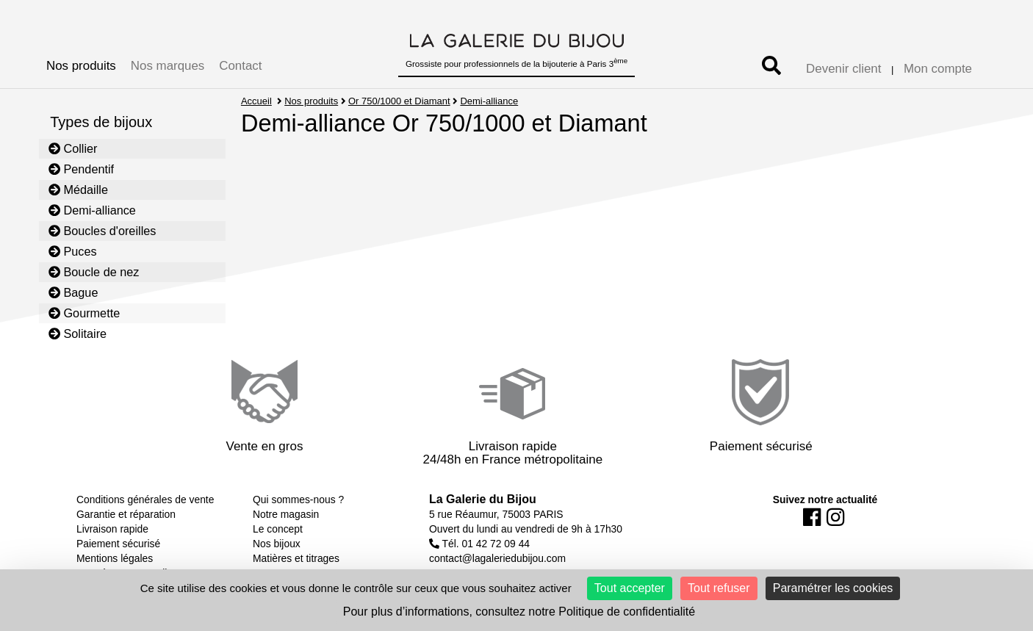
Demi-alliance (92, 210)
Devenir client (843, 69)
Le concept (278, 529)
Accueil (256, 101)
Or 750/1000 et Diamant (399, 101)
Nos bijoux (276, 543)
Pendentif (81, 169)
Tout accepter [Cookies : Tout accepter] (629, 588)
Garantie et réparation (126, 514)
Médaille (78, 189)
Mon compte (938, 69)
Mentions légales (114, 558)
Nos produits (81, 66)
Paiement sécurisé (118, 543)
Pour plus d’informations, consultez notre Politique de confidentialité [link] (519, 611)
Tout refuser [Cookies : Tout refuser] (718, 588)
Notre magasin (286, 514)
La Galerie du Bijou (482, 499)
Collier (73, 148)
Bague (73, 292)
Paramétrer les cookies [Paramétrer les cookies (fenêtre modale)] (833, 588)
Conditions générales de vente (145, 499)
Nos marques (167, 66)
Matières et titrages (296, 558)
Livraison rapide (112, 529)
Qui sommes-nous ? (298, 499)
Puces (72, 251)
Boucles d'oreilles (102, 230)
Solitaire (77, 333)
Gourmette (84, 313)
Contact (240, 66)
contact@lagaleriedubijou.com (497, 558)
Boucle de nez (94, 271)
